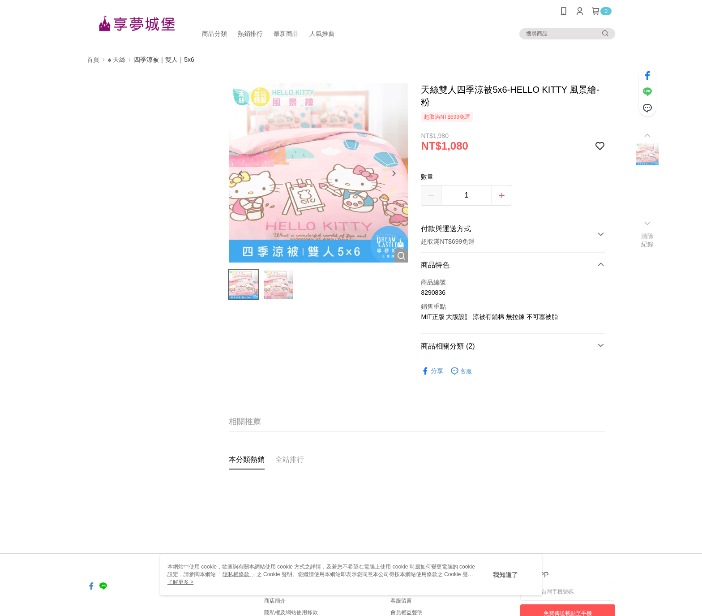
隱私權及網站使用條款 (291, 612)
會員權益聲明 (406, 612)
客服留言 (401, 601)
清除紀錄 (647, 240)
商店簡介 (275, 601)
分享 (432, 371)
